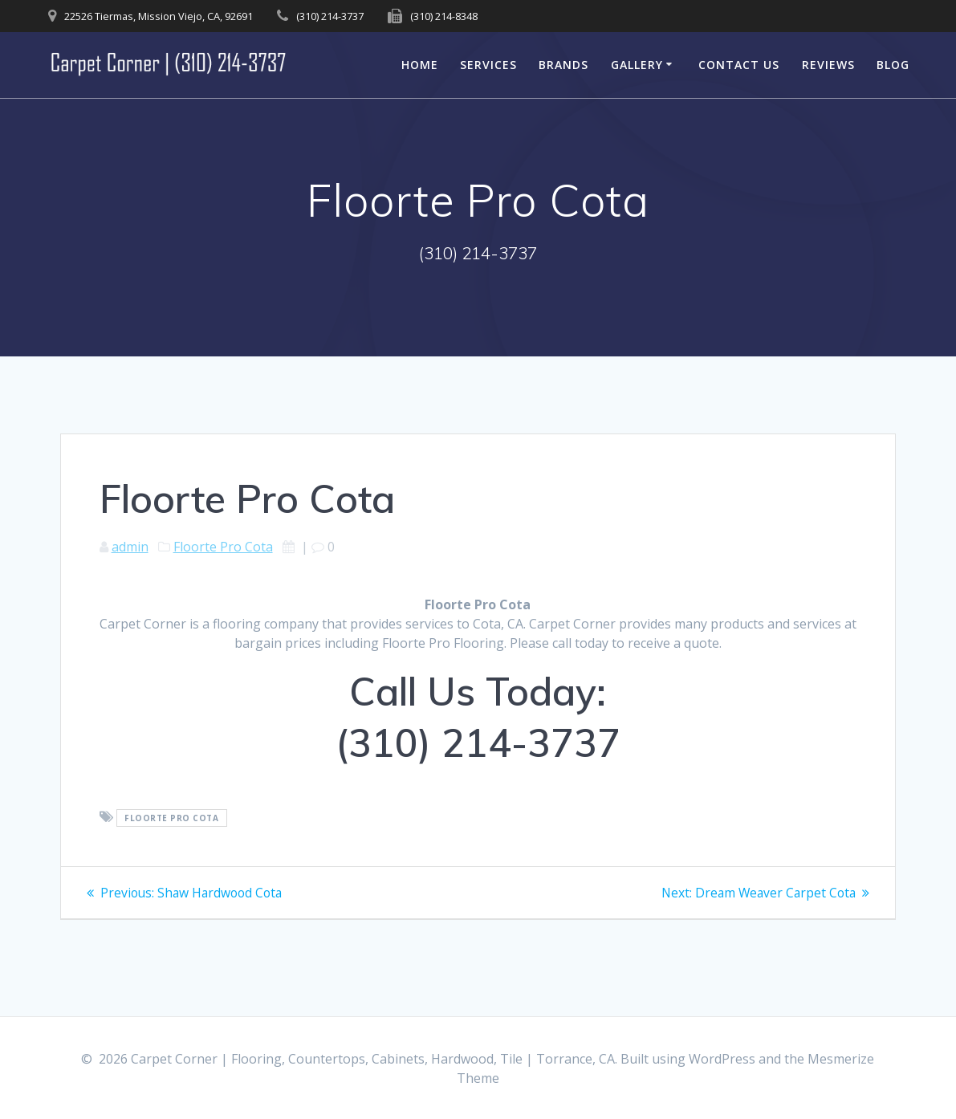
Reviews (828, 64)
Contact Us (738, 64)
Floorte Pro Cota (223, 546)
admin (130, 546)
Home (419, 64)
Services (488, 64)
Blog (893, 64)
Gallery (637, 64)
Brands (563, 64)
